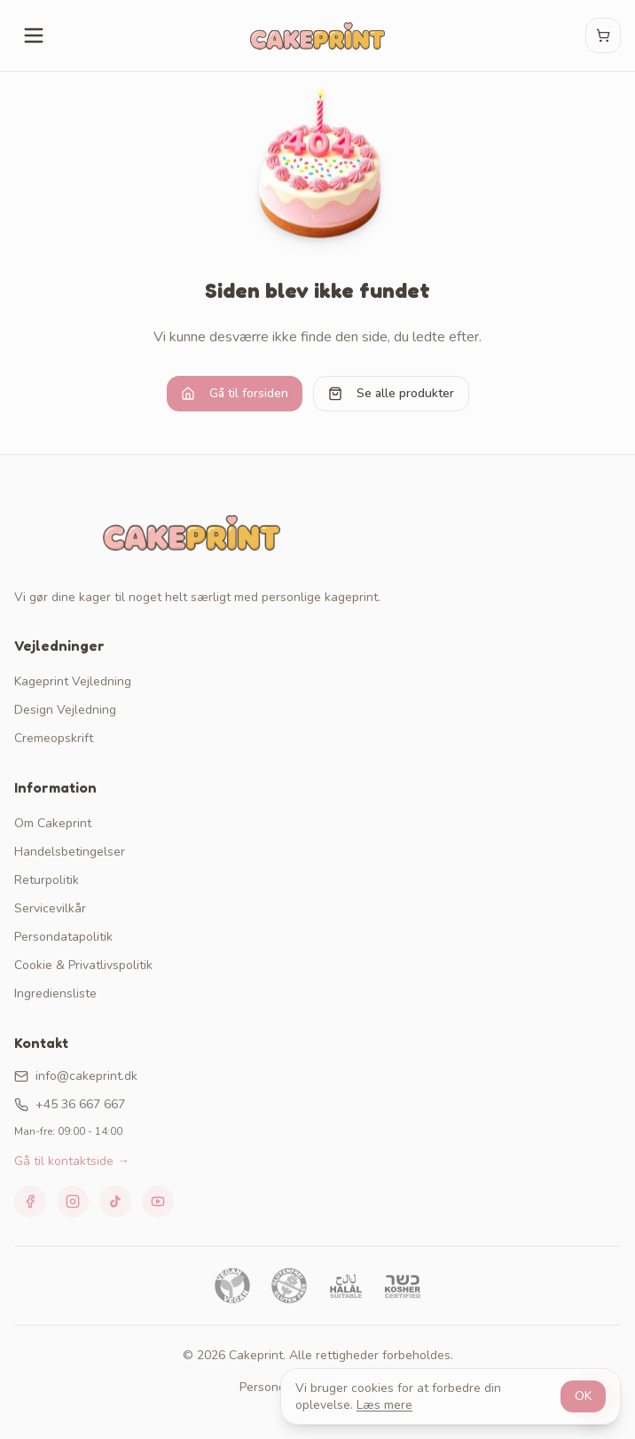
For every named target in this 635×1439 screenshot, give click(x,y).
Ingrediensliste (55, 993)
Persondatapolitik (63, 936)
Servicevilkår (50, 908)
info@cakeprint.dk (75, 1076)
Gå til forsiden (234, 393)
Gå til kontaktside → (71, 1161)
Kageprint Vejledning (72, 681)
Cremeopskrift (53, 738)
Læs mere (384, 1404)
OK (583, 1396)
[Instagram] (73, 1201)
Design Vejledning (65, 709)
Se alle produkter (391, 393)
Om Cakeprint (52, 823)
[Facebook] (30, 1201)
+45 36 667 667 (69, 1104)
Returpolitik (46, 880)
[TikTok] (115, 1201)
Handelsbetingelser (69, 851)
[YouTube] (158, 1201)
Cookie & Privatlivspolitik (83, 965)
